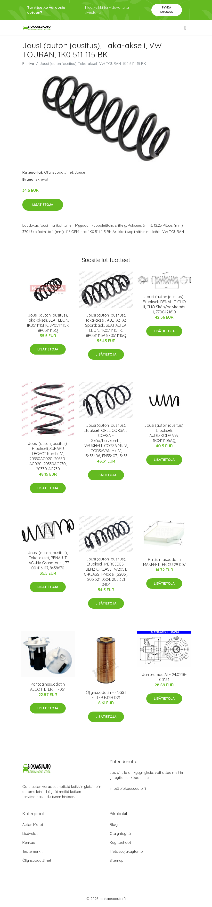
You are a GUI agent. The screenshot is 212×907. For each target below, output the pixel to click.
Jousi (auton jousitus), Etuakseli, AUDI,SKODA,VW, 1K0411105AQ (164, 433)
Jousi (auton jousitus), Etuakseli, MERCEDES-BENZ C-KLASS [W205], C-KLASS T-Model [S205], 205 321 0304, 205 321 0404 (106, 572)
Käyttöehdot (120, 842)
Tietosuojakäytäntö (126, 851)
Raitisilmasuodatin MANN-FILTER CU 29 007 (164, 562)
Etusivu (28, 63)
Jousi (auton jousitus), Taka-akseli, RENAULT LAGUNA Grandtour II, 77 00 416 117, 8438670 (48, 560)
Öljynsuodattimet (58, 172)
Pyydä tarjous (166, 10)
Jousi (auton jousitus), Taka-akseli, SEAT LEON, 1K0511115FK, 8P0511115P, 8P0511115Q (48, 323)
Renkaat (29, 842)
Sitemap (116, 860)
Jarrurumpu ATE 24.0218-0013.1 (164, 677)
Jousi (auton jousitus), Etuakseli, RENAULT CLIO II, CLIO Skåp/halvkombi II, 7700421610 (164, 304)
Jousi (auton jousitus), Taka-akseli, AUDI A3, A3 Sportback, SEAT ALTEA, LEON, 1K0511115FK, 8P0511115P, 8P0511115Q (106, 325)
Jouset (80, 172)
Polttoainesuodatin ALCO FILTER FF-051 (47, 687)
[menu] (185, 27)
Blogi (114, 824)
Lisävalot (30, 833)
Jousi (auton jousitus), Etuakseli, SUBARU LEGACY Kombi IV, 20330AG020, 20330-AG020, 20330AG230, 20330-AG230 (48, 456)
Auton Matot (32, 824)
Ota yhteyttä (120, 833)
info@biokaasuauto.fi (128, 788)
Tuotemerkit (32, 851)
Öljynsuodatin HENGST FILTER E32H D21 (106, 695)
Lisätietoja (42, 204)
